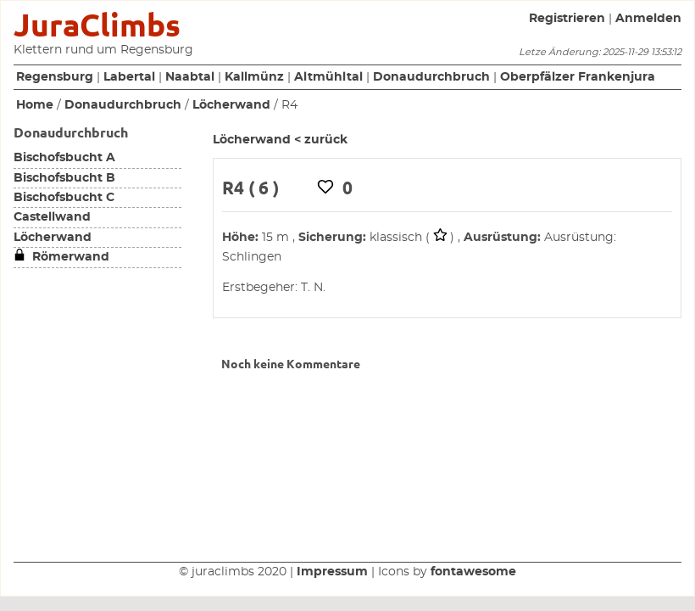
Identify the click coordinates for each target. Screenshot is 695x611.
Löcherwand (231, 105)
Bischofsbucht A (64, 158)
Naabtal (189, 77)
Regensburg (54, 77)
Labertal (129, 77)
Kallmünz (254, 77)
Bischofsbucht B (64, 178)
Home (34, 105)
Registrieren (567, 19)
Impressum (332, 572)
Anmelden (648, 19)
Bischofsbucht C (64, 198)
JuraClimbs (97, 25)
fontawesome (473, 572)
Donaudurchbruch (431, 77)
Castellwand (52, 217)
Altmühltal (328, 77)
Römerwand (61, 257)
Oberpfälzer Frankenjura (577, 77)
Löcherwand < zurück (280, 140)
